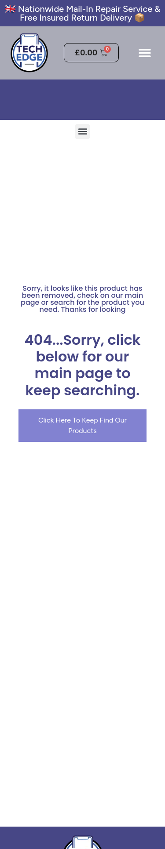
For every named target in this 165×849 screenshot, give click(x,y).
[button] (144, 53)
